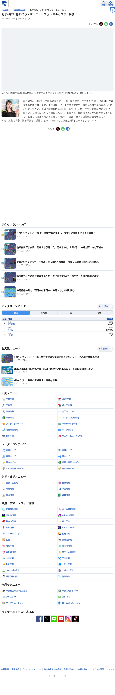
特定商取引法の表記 (52, 669)
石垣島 (11, 324)
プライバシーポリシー (31, 669)
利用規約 (15, 669)
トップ (5, 10)
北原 (10, 335)
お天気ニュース (19, 10)
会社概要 (5, 669)
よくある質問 (98, 669)
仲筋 (10, 330)
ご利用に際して (83, 669)
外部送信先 (69, 669)
